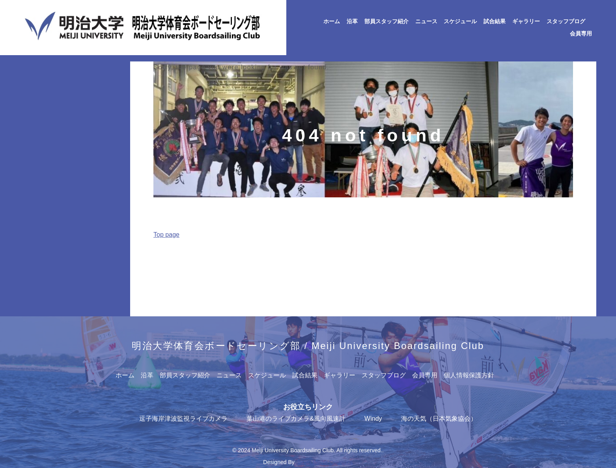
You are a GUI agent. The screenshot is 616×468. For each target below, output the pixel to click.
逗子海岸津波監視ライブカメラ (183, 418)
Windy (373, 418)
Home (137, 253)
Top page (166, 234)
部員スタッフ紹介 (386, 21)
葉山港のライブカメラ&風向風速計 (295, 418)
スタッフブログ (566, 21)
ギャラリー (526, 21)
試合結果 (494, 21)
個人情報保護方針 (469, 375)
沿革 (352, 21)
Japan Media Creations (324, 462)
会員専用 (581, 34)
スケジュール (460, 21)
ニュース (426, 21)
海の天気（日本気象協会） (439, 418)
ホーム (331, 21)
